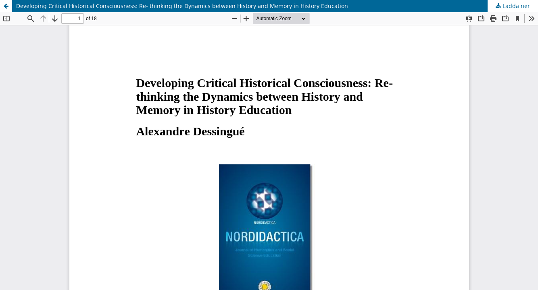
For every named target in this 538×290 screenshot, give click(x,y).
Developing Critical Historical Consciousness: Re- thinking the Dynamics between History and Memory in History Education (182, 6)
